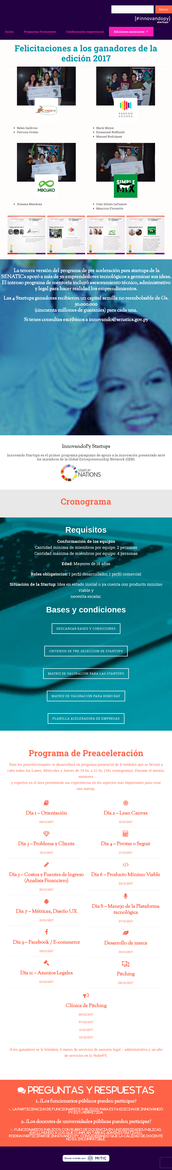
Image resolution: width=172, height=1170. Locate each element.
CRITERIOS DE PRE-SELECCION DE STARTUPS (86, 651)
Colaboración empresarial (85, 32)
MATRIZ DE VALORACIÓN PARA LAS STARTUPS (86, 673)
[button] (149, 31)
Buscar (163, 9)
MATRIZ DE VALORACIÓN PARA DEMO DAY (86, 696)
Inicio (9, 32)
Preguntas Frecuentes (40, 32)
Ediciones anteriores (134, 31)
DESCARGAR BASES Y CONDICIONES (86, 629)
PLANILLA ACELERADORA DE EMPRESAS (86, 718)
